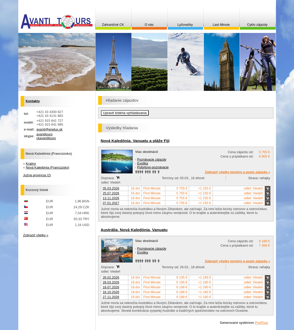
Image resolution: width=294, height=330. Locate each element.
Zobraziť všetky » (35, 235)
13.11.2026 (111, 198)
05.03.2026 (111, 188)
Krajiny (31, 164)
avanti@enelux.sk (49, 129)
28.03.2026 (111, 282)
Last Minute (221, 25)
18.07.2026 (111, 287)
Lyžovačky (185, 25)
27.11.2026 (111, 297)
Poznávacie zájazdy (151, 159)
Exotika (142, 163)
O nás (149, 25)
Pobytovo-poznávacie (153, 167)
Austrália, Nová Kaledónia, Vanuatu (134, 230)
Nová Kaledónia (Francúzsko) (47, 167)
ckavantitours (46, 138)
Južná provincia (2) (37, 175)
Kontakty (33, 101)
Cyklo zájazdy (257, 25)
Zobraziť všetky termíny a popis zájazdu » (237, 172)
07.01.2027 (111, 203)
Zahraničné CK (113, 25)
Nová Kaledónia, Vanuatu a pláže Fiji (135, 140)
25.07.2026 (111, 193)
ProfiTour (261, 323)
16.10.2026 (111, 292)
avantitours (44, 134)
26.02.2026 (111, 277)
